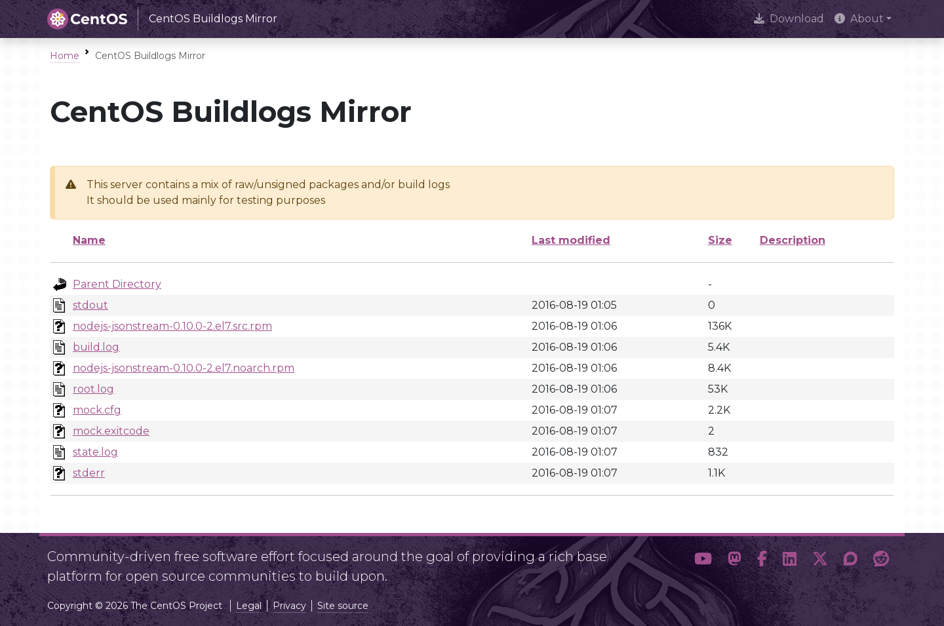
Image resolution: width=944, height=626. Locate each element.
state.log (95, 452)
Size (720, 240)
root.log (93, 389)
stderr (89, 473)
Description (792, 240)
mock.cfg (97, 410)
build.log (96, 347)
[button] (703, 561)
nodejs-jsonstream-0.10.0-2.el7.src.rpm (172, 326)
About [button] (859, 18)
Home (64, 56)
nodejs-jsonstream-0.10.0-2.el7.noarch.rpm (183, 368)
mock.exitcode (111, 431)
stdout (90, 305)
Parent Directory (117, 284)
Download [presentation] (789, 18)
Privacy (289, 606)
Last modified (571, 240)
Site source (342, 606)
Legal (249, 606)
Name (89, 240)
